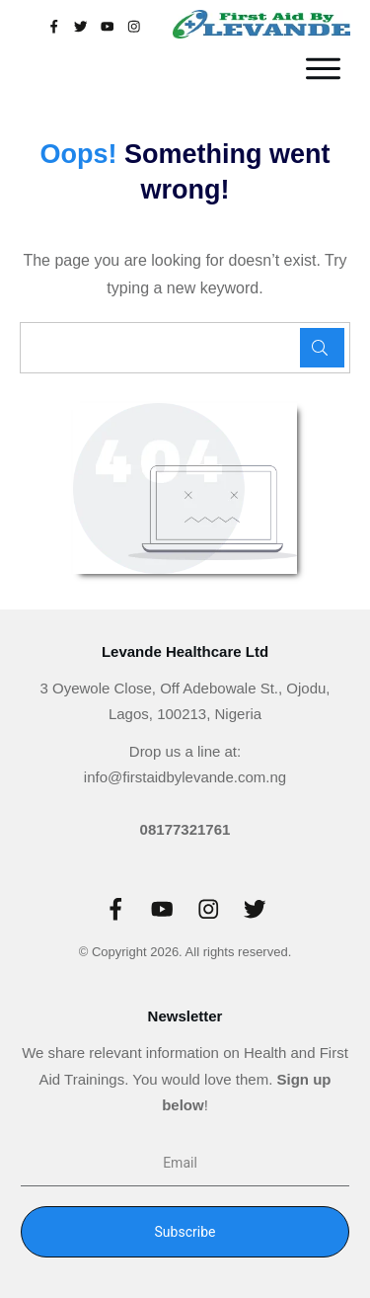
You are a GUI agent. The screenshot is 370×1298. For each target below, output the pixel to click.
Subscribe (185, 1232)
